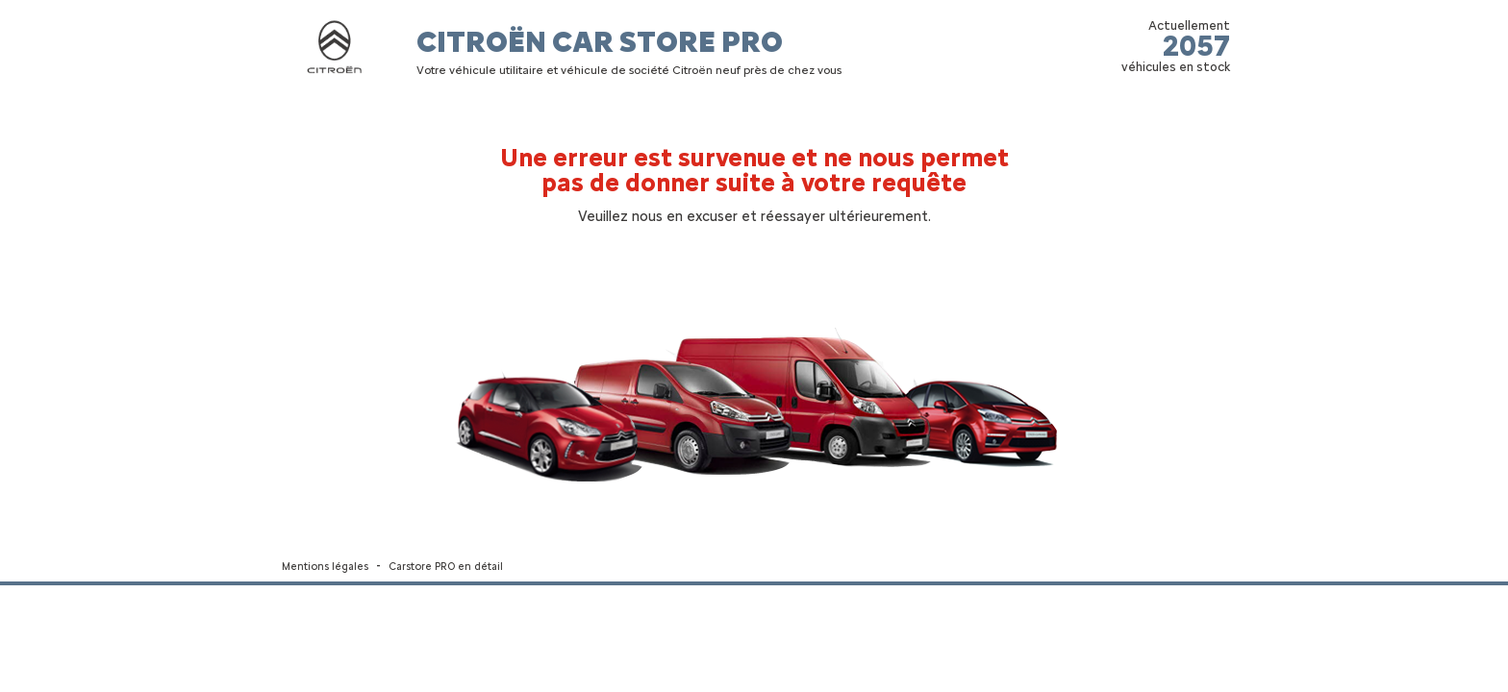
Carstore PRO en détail (446, 566)
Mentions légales (325, 566)
